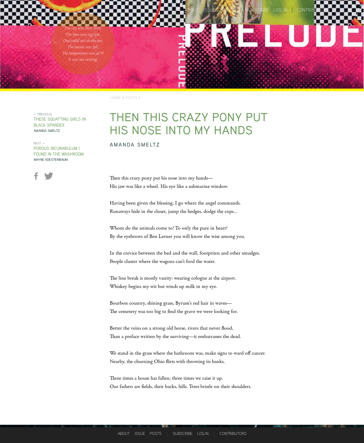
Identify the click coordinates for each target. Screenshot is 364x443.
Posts (229, 10)
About (191, 10)
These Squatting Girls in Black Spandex (60, 122)
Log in (280, 10)
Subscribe (257, 10)
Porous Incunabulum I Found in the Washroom (59, 151)
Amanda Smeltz (47, 130)
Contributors (313, 10)
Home (115, 97)
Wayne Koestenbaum (51, 159)
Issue (140, 433)
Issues (211, 10)
